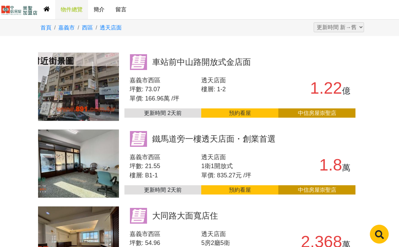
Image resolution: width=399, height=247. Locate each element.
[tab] (46, 9)
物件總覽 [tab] (72, 9)
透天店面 (111, 28)
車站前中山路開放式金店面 (201, 62)
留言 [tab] (121, 9)
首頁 (45, 28)
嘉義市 (66, 28)
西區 (87, 28)
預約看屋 (240, 113)
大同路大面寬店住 (185, 215)
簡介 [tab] (99, 9)
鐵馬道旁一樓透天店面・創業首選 (214, 138)
